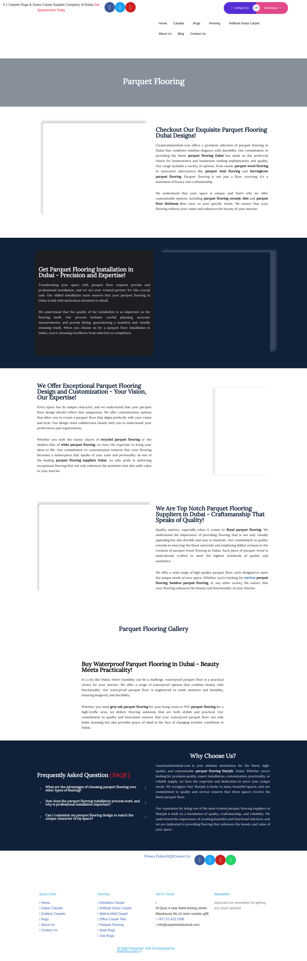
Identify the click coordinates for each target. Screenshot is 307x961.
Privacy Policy (154, 858)
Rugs (196, 23)
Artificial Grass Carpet (244, 23)
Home (163, 23)
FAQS (169, 858)
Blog (181, 33)
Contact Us (198, 33)
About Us (165, 33)
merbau (249, 579)
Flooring (214, 23)
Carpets (178, 23)
